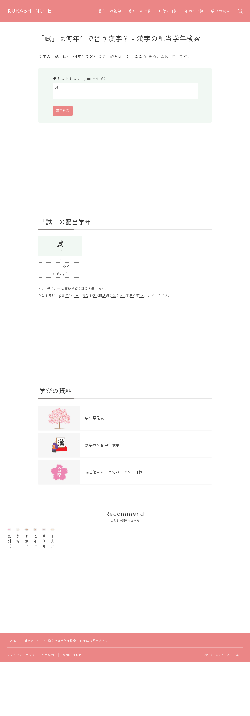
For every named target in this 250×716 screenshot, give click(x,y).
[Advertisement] (125, 172)
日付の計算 (168, 11)
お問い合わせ (72, 679)
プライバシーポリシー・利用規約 (30, 679)
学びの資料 (220, 11)
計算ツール (32, 664)
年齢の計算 (194, 11)
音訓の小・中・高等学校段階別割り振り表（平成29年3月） (103, 297)
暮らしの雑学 (109, 11)
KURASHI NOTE (30, 10)
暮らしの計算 (140, 11)
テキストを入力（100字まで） (80, 78)
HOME (12, 664)
